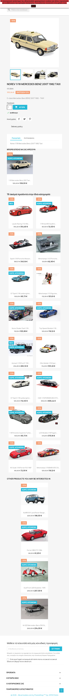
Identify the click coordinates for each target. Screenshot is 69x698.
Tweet (24, 119)
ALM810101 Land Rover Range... (34, 513)
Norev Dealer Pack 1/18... (21, 328)
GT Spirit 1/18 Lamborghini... (21, 293)
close (33, 6)
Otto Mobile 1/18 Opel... (48, 363)
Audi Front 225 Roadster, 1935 (34, 588)
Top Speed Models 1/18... (48, 328)
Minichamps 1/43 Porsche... (48, 259)
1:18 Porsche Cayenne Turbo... (21, 433)
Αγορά (20, 107)
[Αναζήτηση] (18, 10)
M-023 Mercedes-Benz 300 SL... (34, 625)
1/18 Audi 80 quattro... (48, 224)
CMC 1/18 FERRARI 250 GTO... (48, 398)
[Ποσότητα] (9, 107)
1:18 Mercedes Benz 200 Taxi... (20, 180)
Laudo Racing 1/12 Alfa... (20, 224)
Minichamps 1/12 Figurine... (48, 293)
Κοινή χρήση (19, 119)
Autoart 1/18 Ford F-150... (21, 363)
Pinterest (30, 119)
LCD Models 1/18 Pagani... (48, 433)
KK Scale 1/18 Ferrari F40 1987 (20, 468)
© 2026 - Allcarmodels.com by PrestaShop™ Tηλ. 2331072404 (34, 695)
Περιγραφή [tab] (16, 138)
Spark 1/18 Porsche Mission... (20, 259)
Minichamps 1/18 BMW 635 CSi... (48, 468)
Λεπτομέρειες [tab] (29, 138)
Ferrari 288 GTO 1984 (34, 550)
